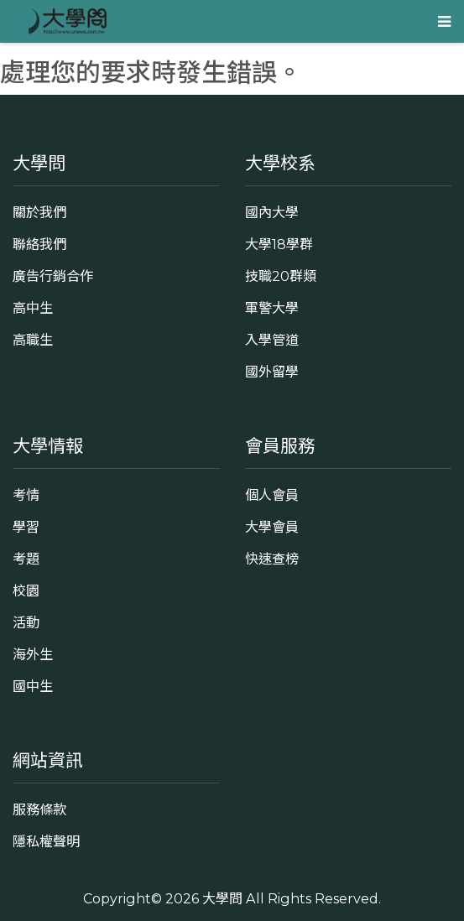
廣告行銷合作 (53, 276)
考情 (26, 495)
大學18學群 (279, 244)
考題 (26, 558)
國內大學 (272, 212)
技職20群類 (280, 276)
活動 (26, 622)
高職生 (33, 339)
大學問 (222, 898)
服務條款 (39, 809)
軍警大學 (272, 307)
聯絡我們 (39, 244)
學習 (26, 526)
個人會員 (272, 495)
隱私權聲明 (46, 841)
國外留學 (272, 371)
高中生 (33, 307)
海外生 (33, 654)
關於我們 (39, 212)
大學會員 (272, 526)
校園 (26, 590)
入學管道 (272, 339)
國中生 (33, 686)
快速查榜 (272, 558)
